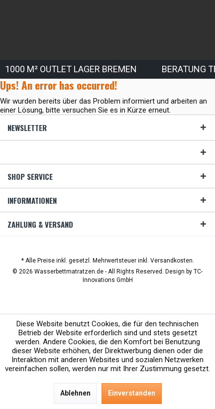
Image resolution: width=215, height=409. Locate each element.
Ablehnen (75, 393)
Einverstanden (131, 393)
